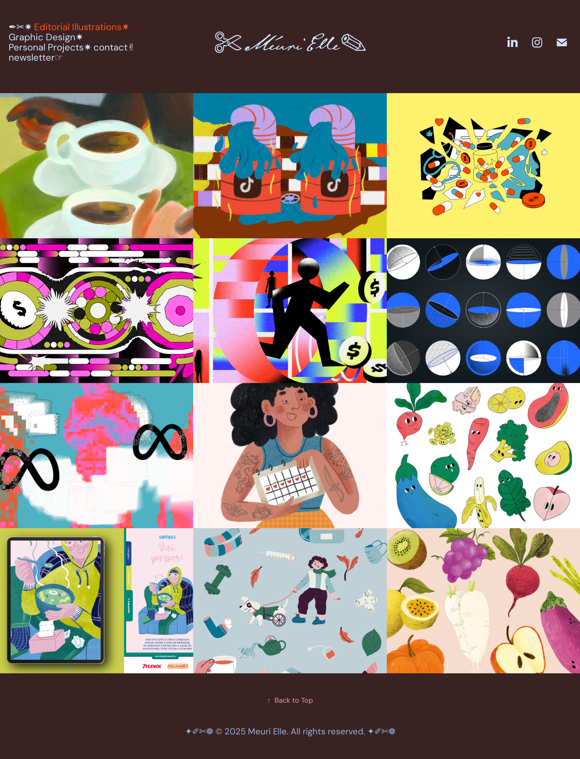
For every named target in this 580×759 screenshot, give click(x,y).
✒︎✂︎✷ (20, 26)
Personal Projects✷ (50, 47)
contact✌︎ (114, 47)
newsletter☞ (36, 57)
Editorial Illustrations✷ (81, 26)
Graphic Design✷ (46, 37)
